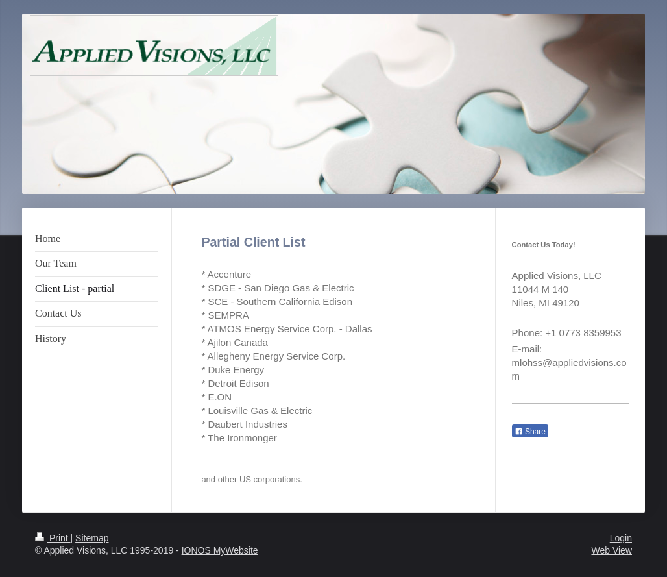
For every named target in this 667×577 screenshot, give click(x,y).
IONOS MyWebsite (220, 550)
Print (53, 538)
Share (530, 431)
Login (621, 538)
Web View (611, 550)
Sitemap (91, 538)
